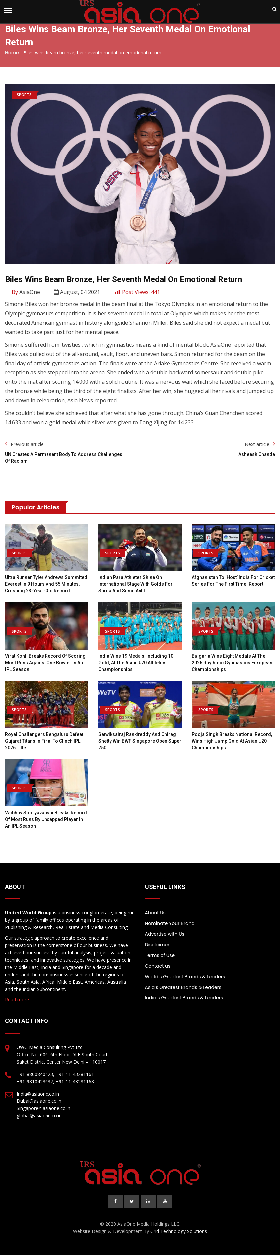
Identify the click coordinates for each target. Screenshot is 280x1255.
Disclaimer (157, 944)
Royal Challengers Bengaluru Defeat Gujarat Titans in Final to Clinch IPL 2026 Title (44, 741)
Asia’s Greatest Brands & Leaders (183, 987)
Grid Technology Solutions (178, 1231)
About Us (155, 912)
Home (12, 53)
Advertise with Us (164, 934)
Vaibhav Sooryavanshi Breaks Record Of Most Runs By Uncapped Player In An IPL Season (46, 819)
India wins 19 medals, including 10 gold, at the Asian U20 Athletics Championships (135, 662)
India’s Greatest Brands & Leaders (184, 997)
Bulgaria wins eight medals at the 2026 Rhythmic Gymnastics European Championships (232, 662)
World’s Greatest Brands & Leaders (185, 976)
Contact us (158, 966)
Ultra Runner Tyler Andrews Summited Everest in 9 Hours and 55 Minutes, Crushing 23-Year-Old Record (46, 584)
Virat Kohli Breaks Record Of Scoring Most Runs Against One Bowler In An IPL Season (45, 662)
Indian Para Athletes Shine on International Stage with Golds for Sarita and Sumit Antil (135, 584)
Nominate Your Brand (170, 923)
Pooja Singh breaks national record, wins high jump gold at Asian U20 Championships (232, 741)
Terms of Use (160, 955)
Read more (17, 999)
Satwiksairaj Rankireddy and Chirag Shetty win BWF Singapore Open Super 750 (139, 741)
